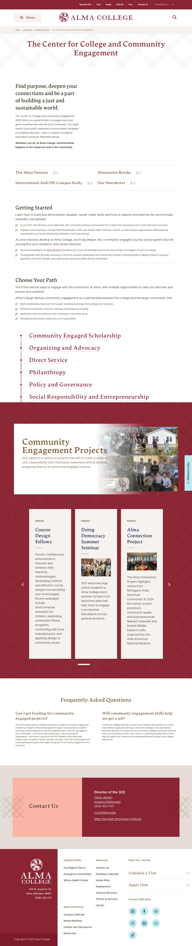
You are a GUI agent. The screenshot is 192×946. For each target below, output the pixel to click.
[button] (22, 584)
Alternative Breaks (114, 173)
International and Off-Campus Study (48, 183)
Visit (98, 5)
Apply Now (138, 885)
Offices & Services (42, 30)
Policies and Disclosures (78, 927)
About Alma (27, 30)
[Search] (164, 17)
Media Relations (73, 921)
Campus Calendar (74, 915)
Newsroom (70, 933)
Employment (103, 887)
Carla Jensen (103, 797)
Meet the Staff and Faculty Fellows (117, 819)
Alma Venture (54, 250)
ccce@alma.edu (105, 812)
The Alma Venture (31, 173)
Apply (108, 5)
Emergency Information (77, 874)
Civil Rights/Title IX (75, 868)
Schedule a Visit (142, 873)
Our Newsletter (111, 183)
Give (131, 5)
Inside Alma (102, 880)
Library (100, 905)
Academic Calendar (107, 874)
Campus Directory (106, 893)
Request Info (85, 5)
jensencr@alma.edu (107, 802)
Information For (164, 5)
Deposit (119, 5)
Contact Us (143, 5)
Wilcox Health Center (76, 880)
